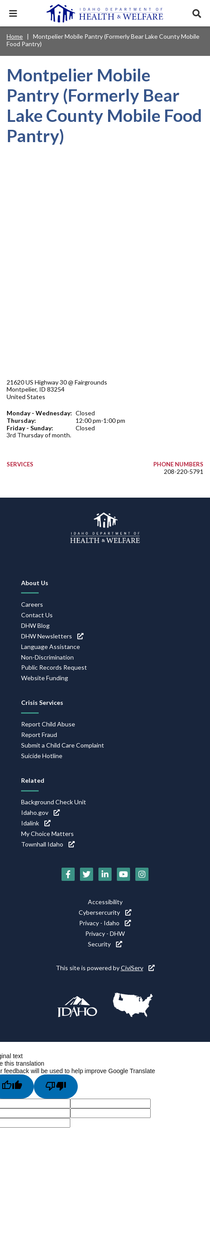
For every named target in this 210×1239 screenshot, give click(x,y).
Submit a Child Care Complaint (62, 745)
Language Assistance (50, 646)
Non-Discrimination (47, 657)
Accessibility (105, 901)
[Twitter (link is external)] (86, 874)
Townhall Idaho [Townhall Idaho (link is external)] (48, 844)
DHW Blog (35, 625)
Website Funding (44, 678)
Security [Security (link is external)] (105, 944)
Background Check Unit (53, 802)
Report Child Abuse (48, 724)
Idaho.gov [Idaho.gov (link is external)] (40, 812)
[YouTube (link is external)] (123, 874)
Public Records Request (54, 667)
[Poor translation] (56, 1086)
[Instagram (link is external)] (141, 874)
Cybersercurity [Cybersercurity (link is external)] (105, 912)
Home (15, 36)
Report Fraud (39, 734)
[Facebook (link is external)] (68, 874)
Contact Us (37, 615)
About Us (34, 583)
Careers (32, 604)
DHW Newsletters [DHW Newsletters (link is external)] (52, 636)
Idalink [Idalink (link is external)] (36, 823)
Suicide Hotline (41, 755)
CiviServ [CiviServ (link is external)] (138, 967)
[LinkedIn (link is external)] (105, 874)
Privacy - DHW (105, 933)
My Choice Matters (47, 833)
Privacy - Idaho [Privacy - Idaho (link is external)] (105, 923)
